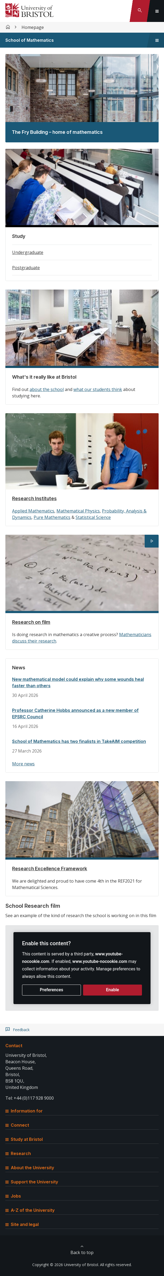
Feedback (21, 1030)
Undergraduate (27, 252)
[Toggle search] (140, 11)
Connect (17, 1125)
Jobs (13, 1196)
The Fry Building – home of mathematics (57, 132)
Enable (112, 989)
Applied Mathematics (33, 511)
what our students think (97, 389)
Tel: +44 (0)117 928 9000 (29, 1098)
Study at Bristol (24, 1139)
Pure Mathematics (52, 517)
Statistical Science (93, 517)
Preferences (51, 989)
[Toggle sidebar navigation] (157, 40)
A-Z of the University (30, 1210)
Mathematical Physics (78, 511)
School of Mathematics (29, 40)
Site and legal (22, 1224)
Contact (13, 1045)
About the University (29, 1167)
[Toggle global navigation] (157, 11)
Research (18, 1153)
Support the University (31, 1181)
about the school (47, 389)
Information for (24, 1111)
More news (23, 764)
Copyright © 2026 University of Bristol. (65, 1264)
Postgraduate (26, 268)
